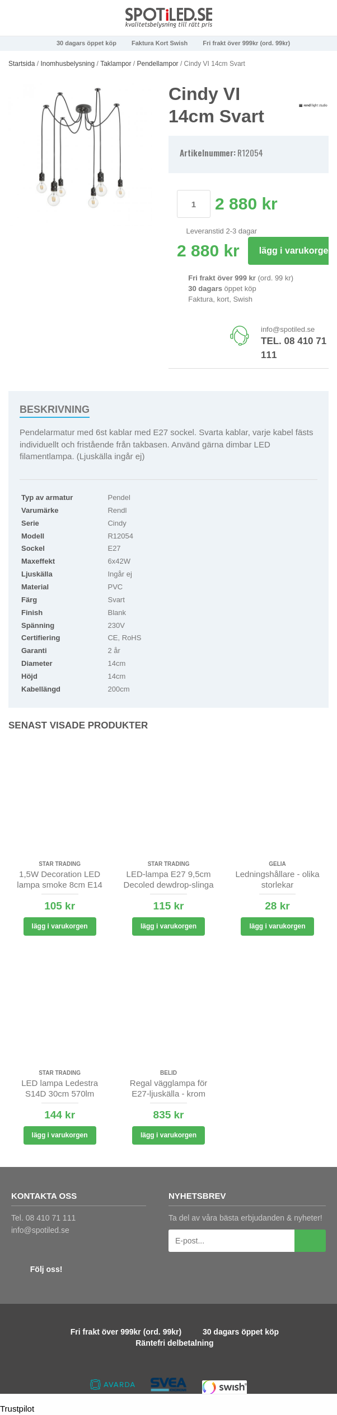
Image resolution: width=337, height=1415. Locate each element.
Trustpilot (17, 1408)
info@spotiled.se (288, 329)
